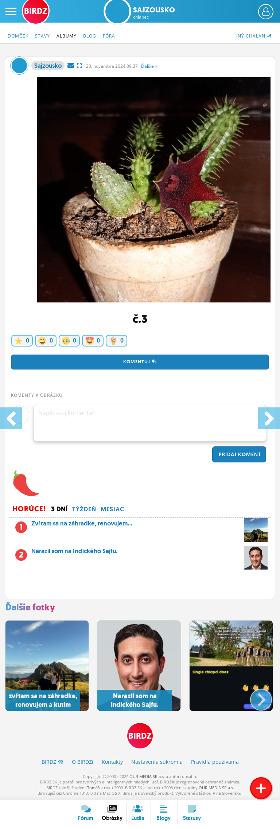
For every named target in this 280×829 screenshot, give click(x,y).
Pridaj (239, 454)
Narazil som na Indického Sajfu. (140, 553)
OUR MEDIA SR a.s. (147, 776)
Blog (89, 36)
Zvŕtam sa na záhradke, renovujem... (140, 525)
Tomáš (93, 787)
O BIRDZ (82, 761)
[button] (255, 697)
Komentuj (140, 362)
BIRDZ (140, 736)
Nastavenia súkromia (157, 761)
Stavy (42, 36)
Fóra (109, 36)
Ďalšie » (149, 66)
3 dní (59, 509)
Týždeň (84, 509)
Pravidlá (215, 761)
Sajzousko (154, 12)
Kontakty (112, 761)
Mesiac (112, 509)
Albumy (67, 36)
